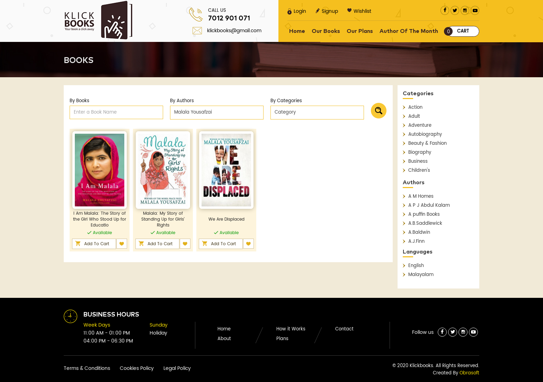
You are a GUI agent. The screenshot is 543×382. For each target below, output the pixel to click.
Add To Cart (96, 244)
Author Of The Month (409, 31)
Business (418, 161)
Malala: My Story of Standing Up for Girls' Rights (163, 219)
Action (415, 107)
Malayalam (421, 274)
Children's (419, 170)
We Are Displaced (226, 219)
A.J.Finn (416, 241)
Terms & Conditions (87, 368)
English (416, 265)
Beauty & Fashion (427, 143)
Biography (419, 152)
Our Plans (360, 31)
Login (296, 11)
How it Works (290, 329)
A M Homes (421, 196)
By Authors (182, 101)
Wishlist (359, 11)
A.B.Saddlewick (425, 223)
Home (297, 31)
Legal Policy (177, 368)
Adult (414, 116)
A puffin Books (424, 214)
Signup (326, 11)
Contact (344, 329)
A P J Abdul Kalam (429, 205)
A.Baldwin (419, 232)
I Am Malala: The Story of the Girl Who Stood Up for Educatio (99, 219)
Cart (458, 31)
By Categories (286, 101)
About (224, 339)
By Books (79, 101)
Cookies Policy (137, 368)
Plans (282, 339)
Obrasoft (469, 373)
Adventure (419, 125)
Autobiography (425, 134)
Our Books (326, 31)
